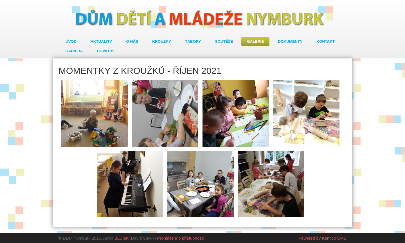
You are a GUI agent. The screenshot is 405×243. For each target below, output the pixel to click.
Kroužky (161, 41)
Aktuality (101, 41)
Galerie (255, 41)
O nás (132, 41)
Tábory (193, 41)
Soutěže (224, 41)
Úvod (71, 41)
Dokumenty (290, 41)
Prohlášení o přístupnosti (180, 238)
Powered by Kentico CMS (322, 238)
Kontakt (325, 41)
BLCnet (121, 238)
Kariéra (74, 51)
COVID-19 (105, 51)
